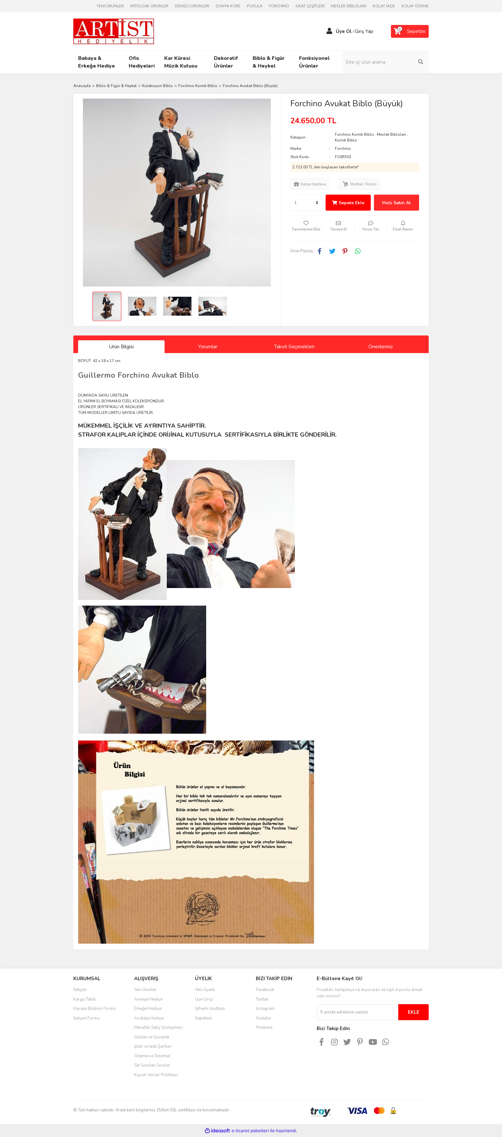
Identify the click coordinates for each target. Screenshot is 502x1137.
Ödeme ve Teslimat (152, 1056)
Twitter (262, 999)
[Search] (385, 62)
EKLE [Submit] (413, 1012)
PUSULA (255, 6)
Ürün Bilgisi (121, 346)
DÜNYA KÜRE (228, 6)
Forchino (343, 148)
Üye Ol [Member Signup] (344, 31)
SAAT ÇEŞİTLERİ (310, 6)
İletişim (79, 990)
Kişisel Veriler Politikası (156, 1075)
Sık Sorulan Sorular (152, 1065)
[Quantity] (306, 203)
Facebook (265, 990)
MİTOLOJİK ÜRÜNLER (149, 6)
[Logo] (113, 31)
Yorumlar (207, 346)
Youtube (263, 1018)
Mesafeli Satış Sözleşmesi (158, 1027)
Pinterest (264, 1027)
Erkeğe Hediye (147, 1009)
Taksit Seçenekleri (294, 346)
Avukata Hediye (149, 1018)
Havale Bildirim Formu (94, 1009)
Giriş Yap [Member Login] (364, 31)
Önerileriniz (380, 346)
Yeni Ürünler (145, 990)
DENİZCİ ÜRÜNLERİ (192, 6)
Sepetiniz (203, 1018)
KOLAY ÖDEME (415, 6)
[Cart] (410, 31)
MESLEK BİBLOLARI (348, 6)
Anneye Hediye (148, 999)
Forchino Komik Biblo (354, 134)
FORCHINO (279, 6)
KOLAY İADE (384, 6)
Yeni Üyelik (205, 990)
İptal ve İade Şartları (153, 1046)
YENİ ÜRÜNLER (110, 6)
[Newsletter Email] (357, 1012)
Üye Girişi (204, 999)
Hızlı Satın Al (396, 203)
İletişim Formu (86, 1018)
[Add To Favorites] (306, 228)
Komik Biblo (346, 140)
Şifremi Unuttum (210, 1009)
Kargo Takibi (84, 999)
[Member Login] (329, 31)
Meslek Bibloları (391, 134)
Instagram (265, 1009)
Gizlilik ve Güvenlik (151, 1037)
